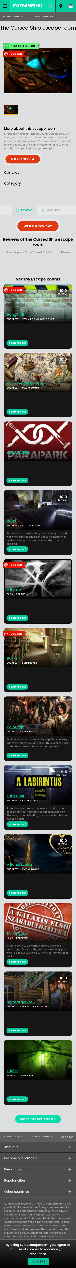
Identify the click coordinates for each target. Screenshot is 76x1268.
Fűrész (12, 1071)
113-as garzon (19, 933)
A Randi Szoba (19, 865)
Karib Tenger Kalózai (25, 383)
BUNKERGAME (29, 662)
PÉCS (10, 594)
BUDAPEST (13, 387)
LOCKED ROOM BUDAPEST (37, 1006)
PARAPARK (23, 456)
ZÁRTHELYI (22, 594)
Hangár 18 (15, 315)
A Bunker (14, 590)
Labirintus (15, 796)
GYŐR (10, 456)
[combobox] (60, 6)
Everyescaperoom (13, 16)
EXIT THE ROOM (31, 525)
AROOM (26, 731)
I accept (38, 1261)
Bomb (12, 521)
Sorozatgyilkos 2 (21, 1002)
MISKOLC (12, 1075)
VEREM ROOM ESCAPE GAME (38, 319)
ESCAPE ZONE (30, 800)
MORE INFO (20, 159)
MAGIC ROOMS (31, 387)
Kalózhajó (15, 727)
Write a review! (38, 226)
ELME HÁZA (27, 1075)
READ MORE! (17, 411)
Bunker (13, 658)
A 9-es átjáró (18, 452)
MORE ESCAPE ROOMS (38, 1119)
